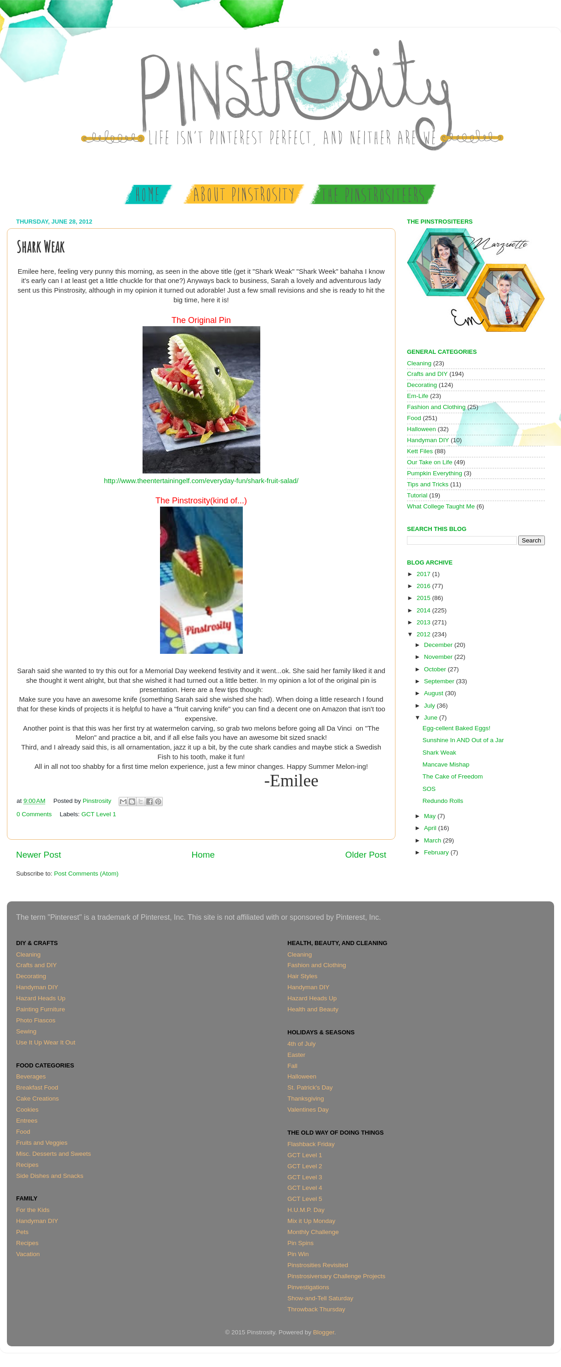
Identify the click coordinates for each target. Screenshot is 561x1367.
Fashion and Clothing (436, 407)
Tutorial (417, 495)
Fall (292, 1065)
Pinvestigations (308, 1287)
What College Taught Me (441, 506)
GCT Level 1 (98, 814)
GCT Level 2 (304, 1166)
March (433, 840)
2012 (424, 634)
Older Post (365, 854)
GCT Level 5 (304, 1198)
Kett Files (420, 451)
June (431, 717)
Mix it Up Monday (311, 1220)
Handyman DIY (428, 440)
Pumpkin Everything (434, 473)
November (439, 656)
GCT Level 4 (304, 1187)
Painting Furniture (40, 1009)
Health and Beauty (312, 1009)
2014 (424, 610)
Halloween (421, 429)
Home (203, 854)
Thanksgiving (305, 1098)
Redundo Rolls (443, 800)
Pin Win (298, 1254)
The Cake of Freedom (453, 776)
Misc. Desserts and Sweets (53, 1153)
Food (414, 418)
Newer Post (38, 854)
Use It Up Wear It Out (45, 1042)
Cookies (27, 1109)
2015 (424, 597)
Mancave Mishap (446, 764)
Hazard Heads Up (40, 998)
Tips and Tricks (427, 484)
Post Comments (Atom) (86, 873)
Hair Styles (302, 976)
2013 (424, 622)
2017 (424, 574)
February (437, 852)
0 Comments (34, 814)
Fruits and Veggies (42, 1142)
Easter (296, 1054)
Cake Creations (37, 1098)
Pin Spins (300, 1243)
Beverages (31, 1076)
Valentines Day (308, 1109)
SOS (429, 788)
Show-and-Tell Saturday (320, 1298)
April (431, 828)
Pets (22, 1232)
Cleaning (419, 363)
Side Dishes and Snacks (49, 1175)
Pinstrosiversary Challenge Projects (336, 1276)
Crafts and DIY (427, 373)
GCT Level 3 (304, 1177)
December (439, 644)
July (430, 705)
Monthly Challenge (313, 1232)
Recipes (27, 1164)
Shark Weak (439, 752)
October (436, 669)
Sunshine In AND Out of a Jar (463, 740)
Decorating (422, 384)
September (440, 681)
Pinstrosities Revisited (317, 1265)
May (430, 816)
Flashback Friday (311, 1144)
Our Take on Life (429, 462)
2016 (424, 586)
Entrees (27, 1120)
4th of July (301, 1043)
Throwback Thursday (316, 1309)
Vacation (28, 1254)
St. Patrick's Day (310, 1087)
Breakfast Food (37, 1087)
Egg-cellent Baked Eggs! (457, 728)
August (434, 693)
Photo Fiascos (36, 1020)
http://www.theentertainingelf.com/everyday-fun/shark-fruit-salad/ (201, 481)
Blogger (323, 1332)
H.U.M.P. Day (306, 1209)
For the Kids (33, 1209)
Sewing (26, 1031)
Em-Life (418, 395)
